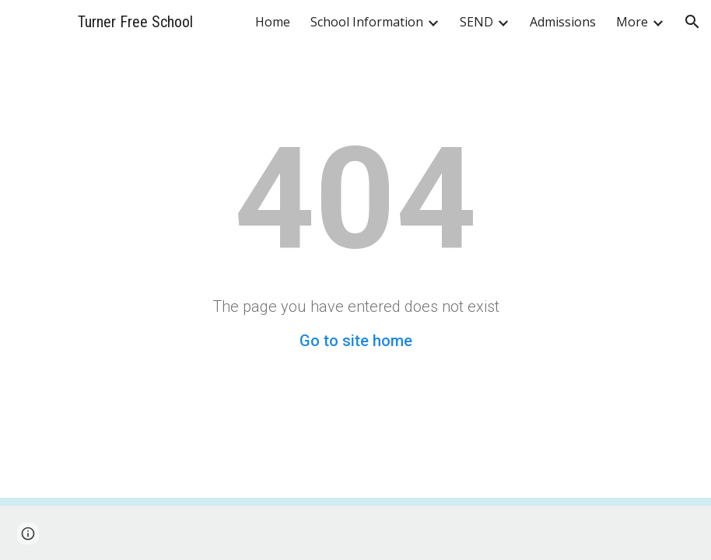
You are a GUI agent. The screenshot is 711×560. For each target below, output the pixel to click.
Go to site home (355, 340)
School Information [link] (366, 21)
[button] (692, 21)
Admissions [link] (563, 21)
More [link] (632, 21)
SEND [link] (476, 21)
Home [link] (272, 21)
